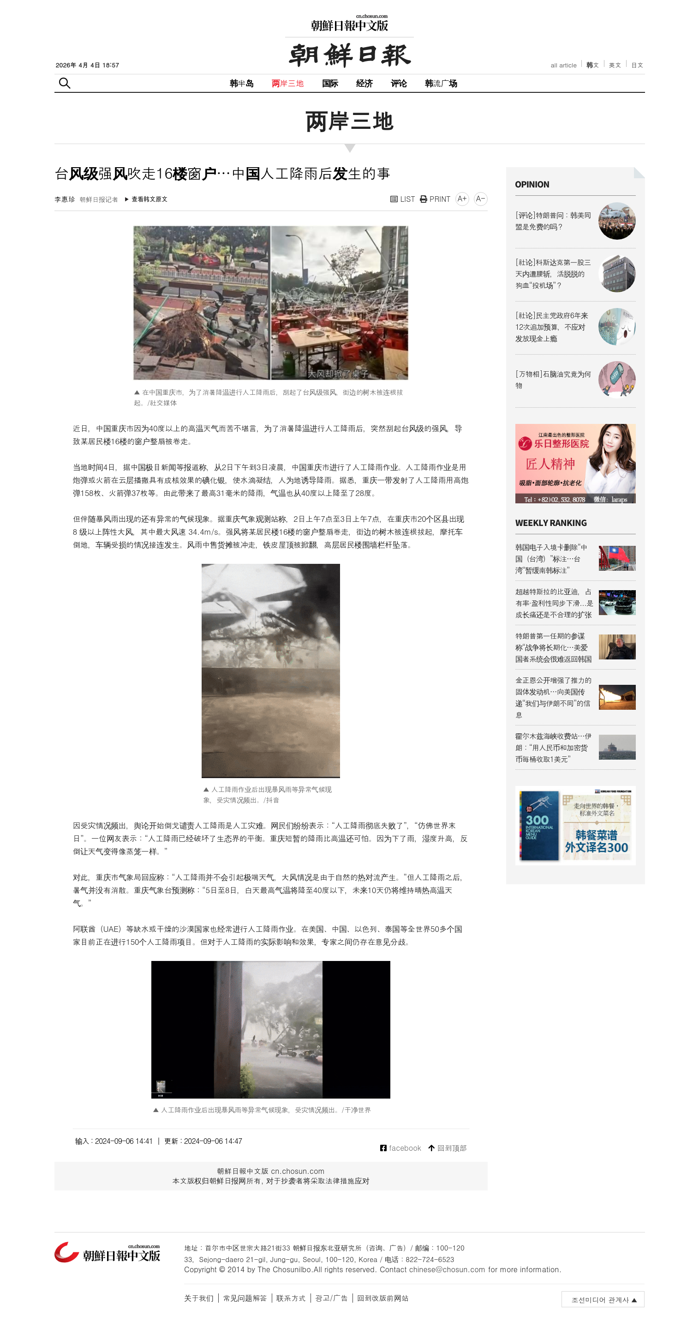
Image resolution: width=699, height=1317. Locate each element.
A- (480, 198)
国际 (330, 83)
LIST (402, 198)
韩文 (592, 64)
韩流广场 (441, 83)
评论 (398, 83)
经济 (364, 83)
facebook (400, 1148)
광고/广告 (331, 1298)
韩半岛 (242, 83)
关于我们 (199, 1298)
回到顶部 (447, 1148)
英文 (615, 64)
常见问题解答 (245, 1298)
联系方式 (291, 1298)
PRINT (435, 198)
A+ (462, 198)
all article (564, 64)
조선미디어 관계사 (600, 1300)
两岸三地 (288, 83)
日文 (637, 64)
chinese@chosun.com (447, 1269)
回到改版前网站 (383, 1298)
